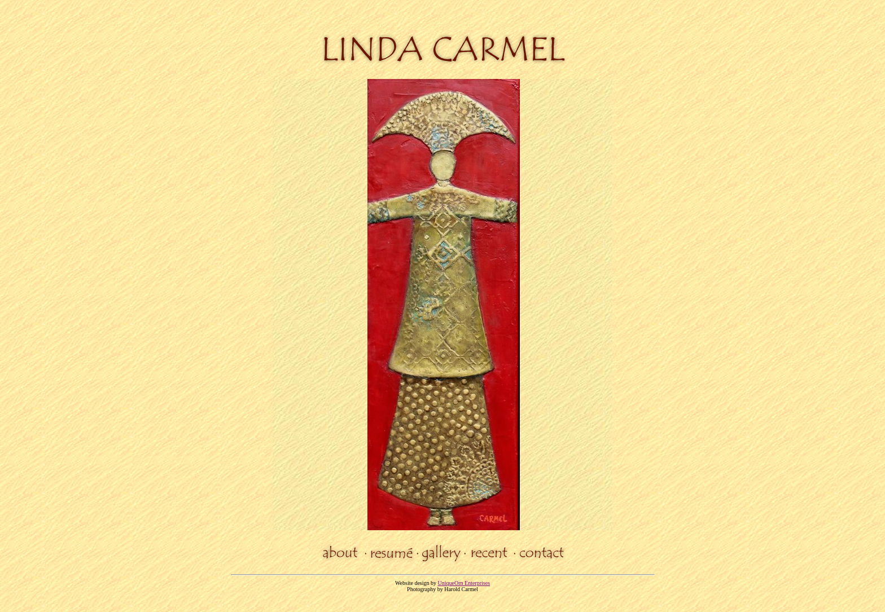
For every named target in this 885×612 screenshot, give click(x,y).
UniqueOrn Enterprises (464, 583)
